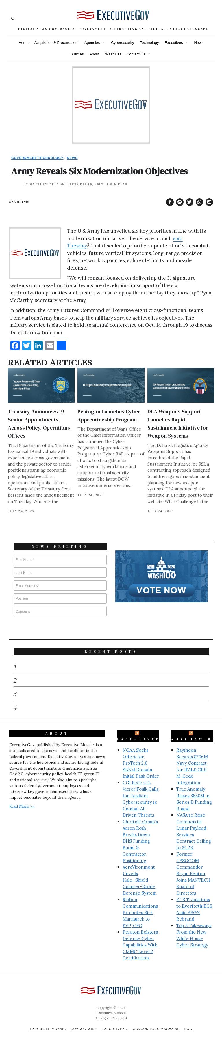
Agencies (92, 42)
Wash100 (113, 54)
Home (23, 42)
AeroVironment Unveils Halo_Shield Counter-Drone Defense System (140, 872)
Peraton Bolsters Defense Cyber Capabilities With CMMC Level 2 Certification (140, 937)
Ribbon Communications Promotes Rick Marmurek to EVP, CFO (140, 905)
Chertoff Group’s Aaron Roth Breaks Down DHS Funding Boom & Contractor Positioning (140, 833)
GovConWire (194, 731)
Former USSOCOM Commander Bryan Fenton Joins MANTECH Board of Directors (193, 866)
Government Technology (37, 158)
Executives (174, 42)
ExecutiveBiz (143, 731)
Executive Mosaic (48, 1021)
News (199, 42)
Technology (149, 42)
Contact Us (136, 54)
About (94, 54)
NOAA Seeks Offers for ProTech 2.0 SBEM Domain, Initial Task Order (141, 755)
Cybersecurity (122, 42)
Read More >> (22, 798)
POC (188, 1021)
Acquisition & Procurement (56, 42)
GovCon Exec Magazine (156, 1021)
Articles (77, 54)
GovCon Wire (84, 1021)
